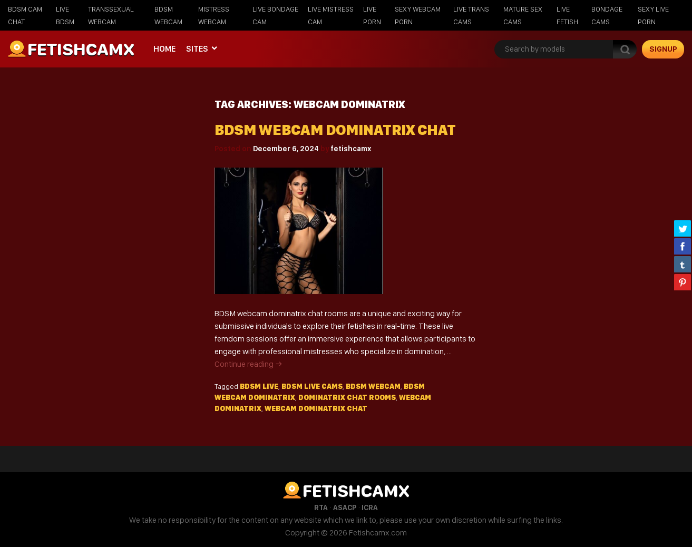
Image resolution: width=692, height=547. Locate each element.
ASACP (344, 507)
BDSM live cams (312, 386)
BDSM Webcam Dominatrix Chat (335, 130)
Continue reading (248, 364)
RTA (321, 507)
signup (663, 49)
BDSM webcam (373, 386)
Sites (197, 49)
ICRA (370, 507)
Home (164, 49)
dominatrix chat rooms (347, 397)
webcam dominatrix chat (316, 408)
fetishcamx (350, 148)
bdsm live (259, 386)
